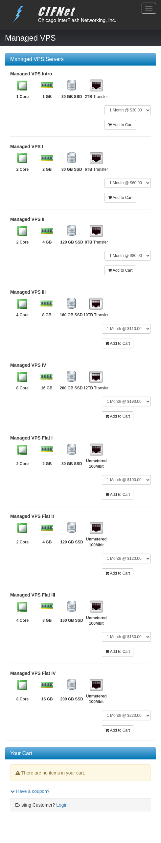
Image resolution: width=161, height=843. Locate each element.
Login (61, 805)
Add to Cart (120, 125)
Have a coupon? (30, 791)
